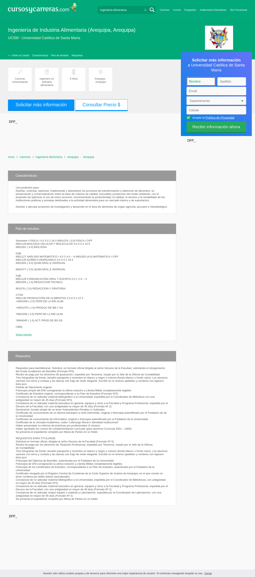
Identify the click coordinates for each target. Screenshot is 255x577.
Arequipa (72, 157)
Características (40, 55)
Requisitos (77, 55)
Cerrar (208, 573)
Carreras (164, 10)
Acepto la (212, 117)
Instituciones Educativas (213, 10)
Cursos (177, 10)
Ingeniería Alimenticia (49, 157)
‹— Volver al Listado (18, 55)
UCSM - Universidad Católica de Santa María (44, 38)
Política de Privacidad (220, 117)
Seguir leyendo (24, 334)
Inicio (11, 157)
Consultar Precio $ (101, 104)
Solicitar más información (41, 104)
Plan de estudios (60, 55)
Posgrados (190, 10)
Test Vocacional (238, 10)
